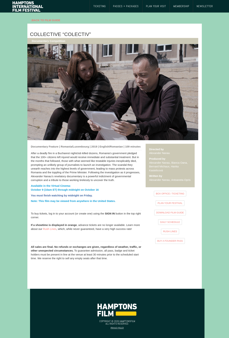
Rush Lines (49, 228)
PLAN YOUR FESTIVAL (170, 203)
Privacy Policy (117, 327)
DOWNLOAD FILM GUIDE (170, 212)
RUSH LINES (170, 231)
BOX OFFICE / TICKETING (170, 193)
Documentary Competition (48, 40)
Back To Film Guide (45, 20)
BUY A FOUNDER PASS (170, 241)
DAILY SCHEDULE (170, 222)
